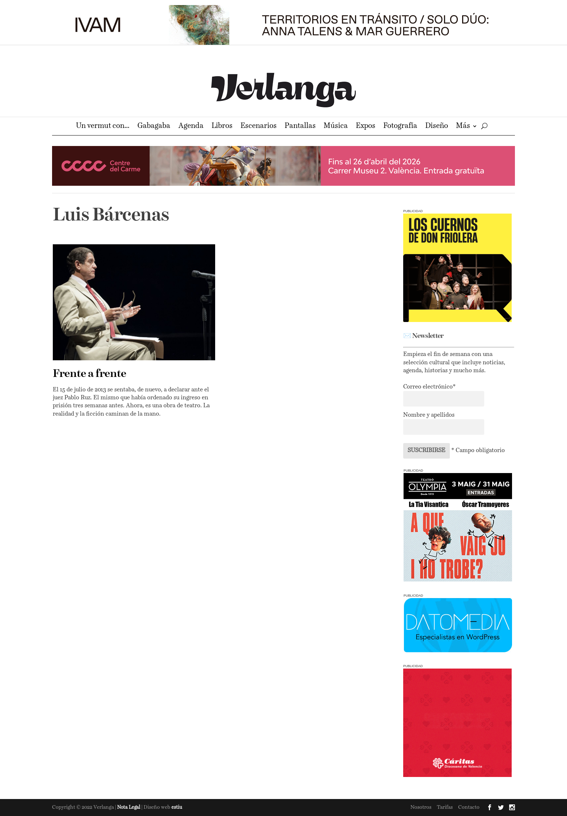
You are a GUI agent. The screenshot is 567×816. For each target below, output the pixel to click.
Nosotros (420, 807)
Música (336, 127)
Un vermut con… (102, 127)
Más (463, 127)
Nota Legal (129, 807)
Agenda (191, 127)
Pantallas (300, 127)
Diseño (436, 127)
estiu (176, 807)
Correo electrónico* (429, 387)
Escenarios (258, 127)
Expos (365, 127)
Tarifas (445, 807)
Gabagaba (153, 127)
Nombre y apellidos (429, 415)
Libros (222, 127)
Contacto (468, 807)
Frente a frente (89, 374)
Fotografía (400, 127)
